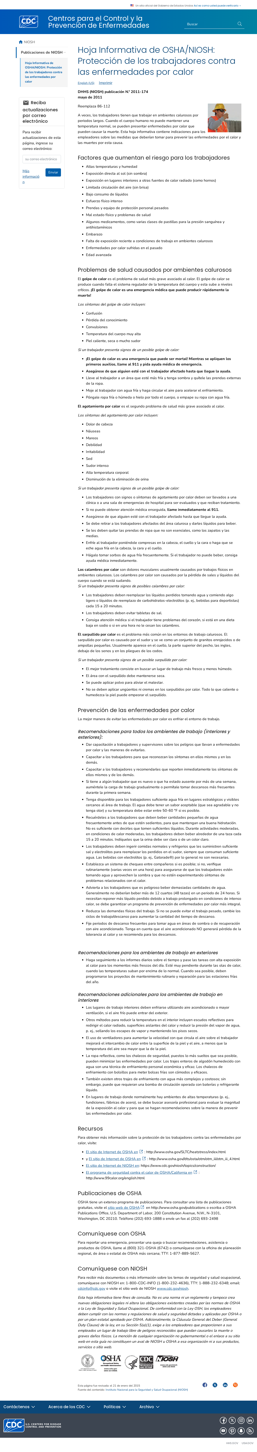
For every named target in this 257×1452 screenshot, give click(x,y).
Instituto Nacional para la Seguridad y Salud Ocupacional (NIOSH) (147, 1390)
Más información (31, 176)
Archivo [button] (149, 1407)
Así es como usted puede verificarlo (217, 5)
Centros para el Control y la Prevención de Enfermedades (98, 22)
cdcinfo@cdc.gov (91, 1288)
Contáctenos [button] (19, 1407)
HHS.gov (232, 1443)
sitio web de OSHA (126, 1207)
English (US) (86, 83)
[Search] (209, 24)
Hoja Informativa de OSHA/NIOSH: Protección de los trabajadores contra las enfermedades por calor (43, 72)
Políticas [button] (115, 1407)
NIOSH (29, 42)
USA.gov (248, 1443)
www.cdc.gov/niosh (172, 1288)
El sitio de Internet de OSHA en (115, 1151)
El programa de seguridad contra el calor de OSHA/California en (142, 1172)
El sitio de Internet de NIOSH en (112, 1165)
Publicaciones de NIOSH (42, 52)
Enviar (53, 172)
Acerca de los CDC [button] (69, 1407)
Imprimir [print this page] (105, 82)
